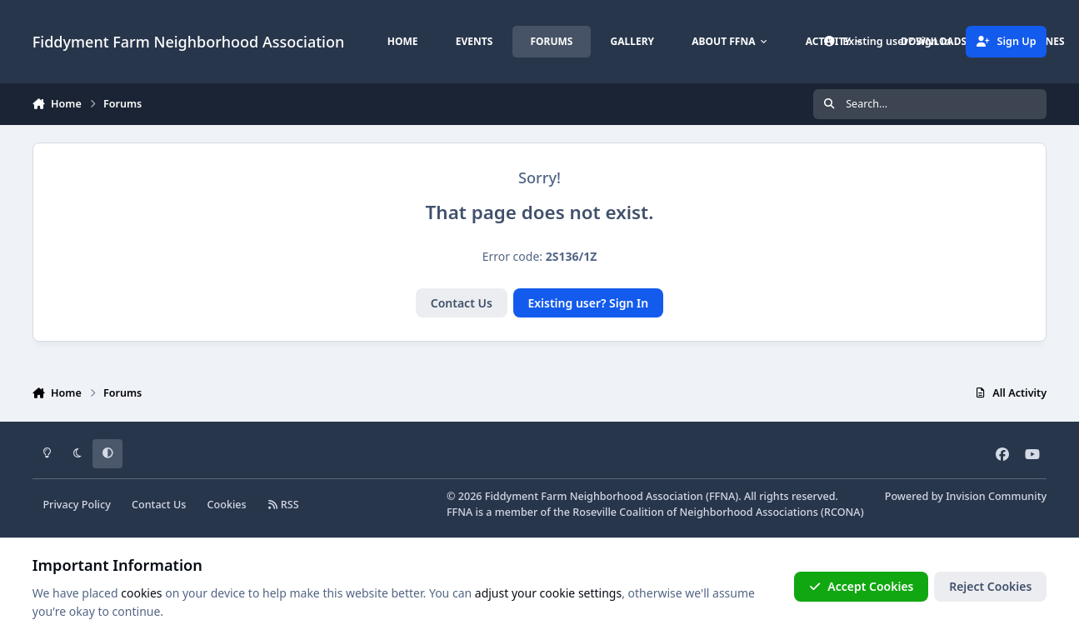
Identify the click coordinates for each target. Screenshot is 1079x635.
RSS (283, 505)
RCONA (842, 512)
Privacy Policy (76, 505)
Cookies (227, 505)
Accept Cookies (861, 586)
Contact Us (461, 303)
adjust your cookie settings (548, 593)
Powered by (966, 496)
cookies (141, 593)
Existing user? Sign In (587, 303)
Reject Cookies (990, 586)
